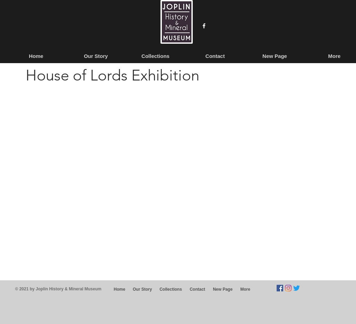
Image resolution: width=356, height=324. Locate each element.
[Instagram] (288, 288)
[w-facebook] (204, 26)
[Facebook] (280, 288)
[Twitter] (296, 288)
